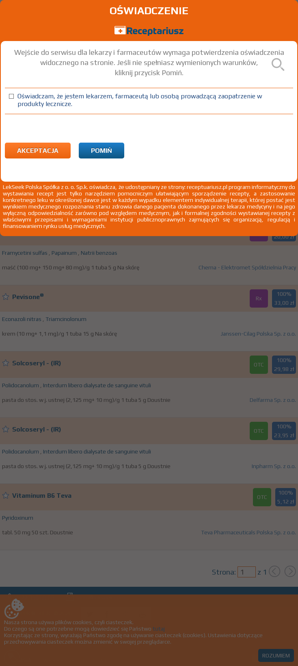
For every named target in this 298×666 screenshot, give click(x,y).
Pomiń (101, 150)
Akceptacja (37, 150)
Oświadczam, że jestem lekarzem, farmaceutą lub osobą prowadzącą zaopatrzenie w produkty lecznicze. (139, 100)
